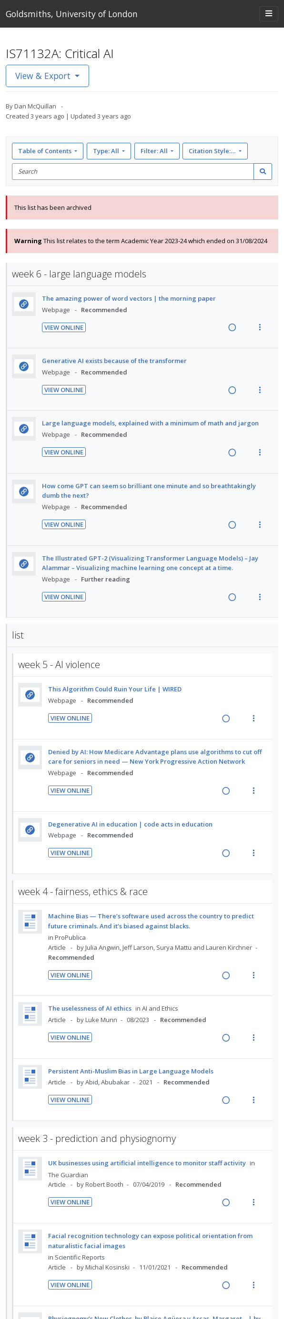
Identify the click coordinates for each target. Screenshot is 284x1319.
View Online (63, 327)
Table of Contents (45, 151)
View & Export (44, 75)
